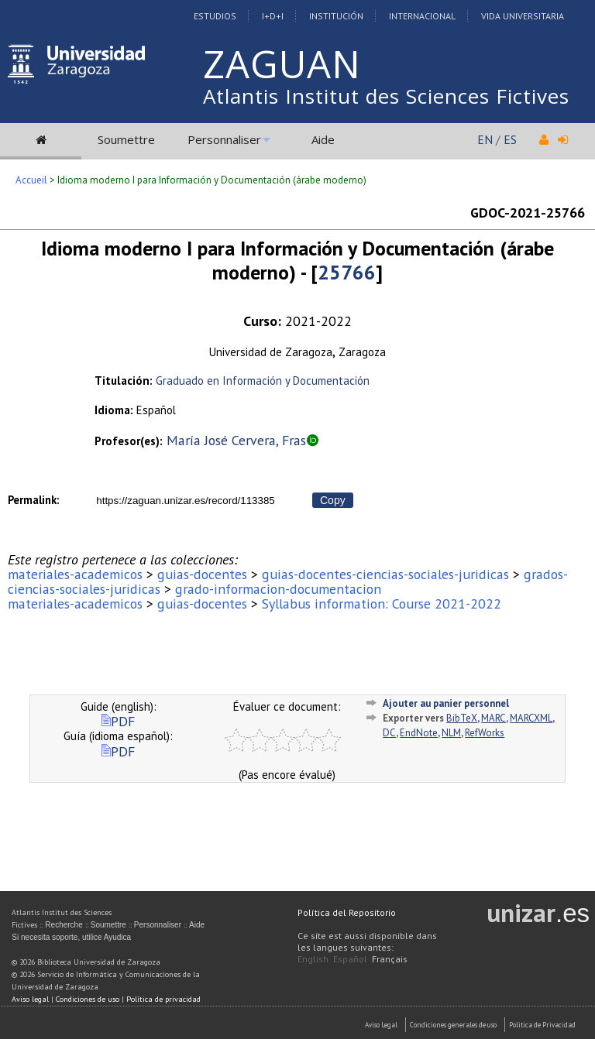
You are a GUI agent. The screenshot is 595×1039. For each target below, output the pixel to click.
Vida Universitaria (522, 16)
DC (389, 732)
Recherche (63, 925)
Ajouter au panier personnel (446, 703)
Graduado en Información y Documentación (263, 380)
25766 (347, 272)
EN (485, 139)
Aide (323, 139)
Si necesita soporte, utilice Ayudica (71, 937)
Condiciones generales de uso (453, 1024)
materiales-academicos (75, 574)
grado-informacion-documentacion (278, 589)
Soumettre (126, 139)
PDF (118, 721)
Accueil (31, 180)
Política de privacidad (163, 999)
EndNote (419, 732)
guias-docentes (202, 574)
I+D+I (273, 16)
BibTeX (461, 718)
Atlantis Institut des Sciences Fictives (386, 96)
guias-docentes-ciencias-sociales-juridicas (385, 574)
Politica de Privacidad (542, 1024)
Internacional (422, 16)
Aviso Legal (381, 1024)
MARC (493, 718)
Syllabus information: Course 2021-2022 (381, 603)
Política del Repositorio (347, 912)
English (313, 959)
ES (510, 139)
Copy (333, 500)
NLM (451, 732)
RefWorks (484, 732)
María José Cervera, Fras (236, 440)
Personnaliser (224, 139)
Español (350, 959)
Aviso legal (30, 999)
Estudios (215, 16)
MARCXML (531, 718)
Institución (336, 16)
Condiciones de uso (87, 999)
